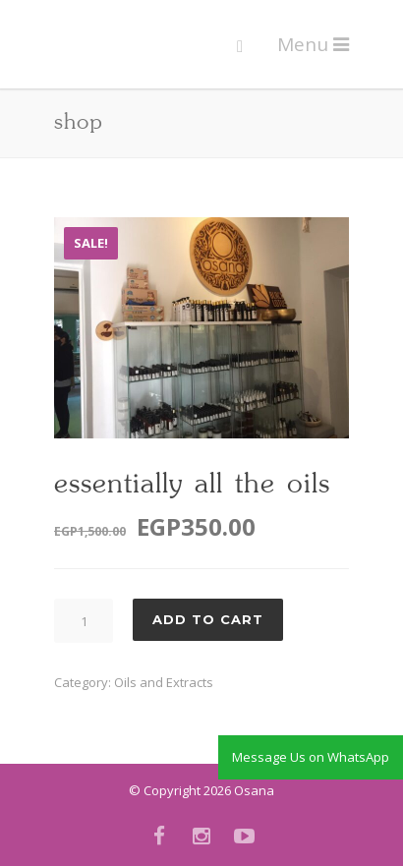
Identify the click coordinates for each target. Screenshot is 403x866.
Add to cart (207, 619)
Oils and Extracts (163, 682)
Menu (313, 44)
